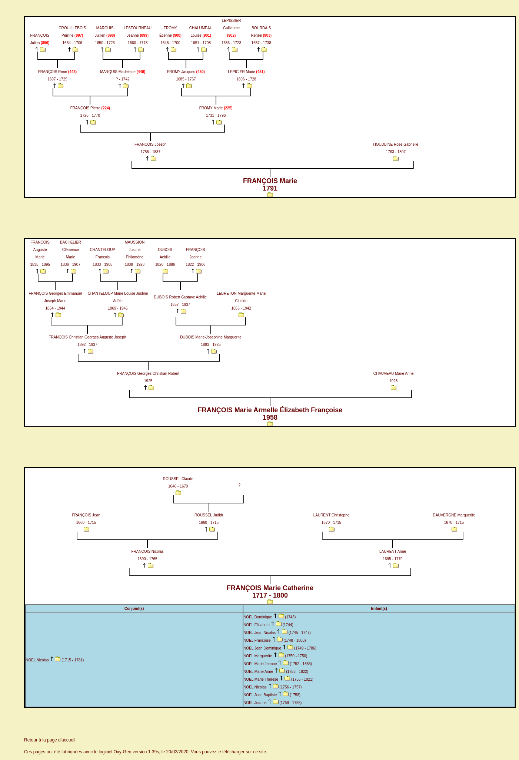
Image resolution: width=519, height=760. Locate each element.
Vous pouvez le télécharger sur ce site (228, 751)
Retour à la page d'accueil (49, 740)
